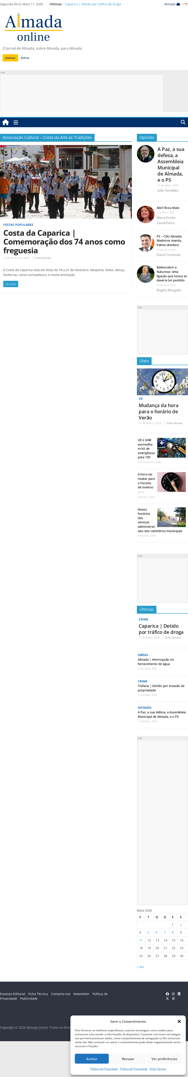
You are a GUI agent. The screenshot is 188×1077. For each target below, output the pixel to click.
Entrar (25, 58)
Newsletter (81, 994)
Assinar (10, 58)
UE (141, 398)
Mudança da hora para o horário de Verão (158, 411)
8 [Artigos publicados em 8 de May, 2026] (173, 932)
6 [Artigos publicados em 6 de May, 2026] (156, 932)
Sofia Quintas (43, 258)
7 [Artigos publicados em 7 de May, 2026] (164, 932)
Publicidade (29, 998)
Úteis (144, 360)
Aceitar (91, 1059)
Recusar (128, 1059)
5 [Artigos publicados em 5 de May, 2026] (148, 932)
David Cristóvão (169, 254)
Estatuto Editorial (12, 994)
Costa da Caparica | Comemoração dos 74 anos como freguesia (64, 241)
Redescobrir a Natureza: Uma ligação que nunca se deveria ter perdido (172, 273)
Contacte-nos (60, 994)
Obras (143, 655)
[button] (179, 1021)
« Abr (141, 967)
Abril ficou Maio (168, 208)
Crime (143, 619)
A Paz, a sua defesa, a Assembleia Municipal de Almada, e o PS (171, 164)
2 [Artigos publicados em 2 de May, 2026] (181, 925)
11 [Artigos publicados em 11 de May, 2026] (141, 940)
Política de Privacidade (104, 1069)
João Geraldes (168, 190)
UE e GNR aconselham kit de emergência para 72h (146, 448)
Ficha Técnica (158, 1069)
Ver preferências (164, 1059)
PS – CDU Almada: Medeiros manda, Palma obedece (169, 240)
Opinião (147, 137)
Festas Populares (18, 225)
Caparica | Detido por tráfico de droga (93, 4)
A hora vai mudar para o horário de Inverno (146, 480)
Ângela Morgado (169, 290)
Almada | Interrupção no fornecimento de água (156, 661)
